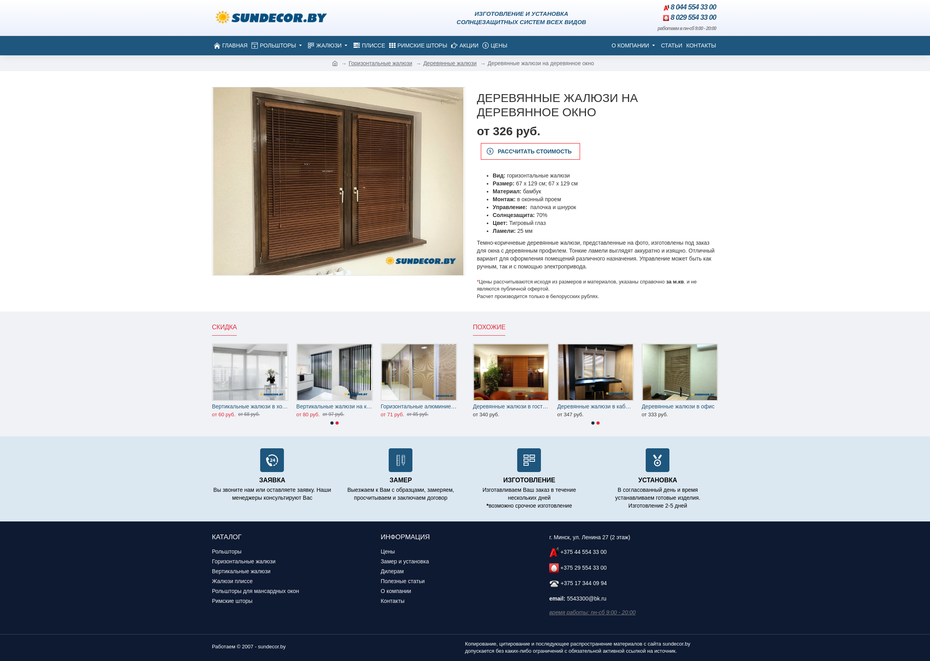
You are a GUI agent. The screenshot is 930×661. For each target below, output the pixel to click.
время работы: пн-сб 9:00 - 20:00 (592, 612)
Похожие (489, 327)
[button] (332, 423)
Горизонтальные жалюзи (380, 63)
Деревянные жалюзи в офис (678, 406)
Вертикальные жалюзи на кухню (334, 406)
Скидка (224, 327)
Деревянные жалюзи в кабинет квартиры (595, 406)
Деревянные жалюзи (449, 63)
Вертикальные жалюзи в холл (250, 406)
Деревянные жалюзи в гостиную (511, 406)
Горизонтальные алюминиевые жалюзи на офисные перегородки (419, 406)
